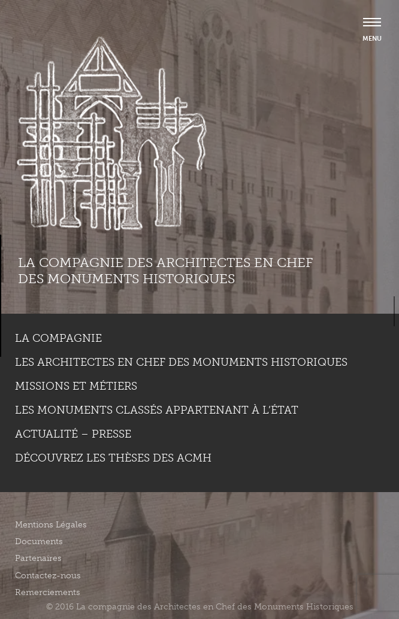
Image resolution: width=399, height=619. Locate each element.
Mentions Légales (51, 525)
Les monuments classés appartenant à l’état (156, 410)
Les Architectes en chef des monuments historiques (181, 362)
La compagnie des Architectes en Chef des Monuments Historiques (165, 270)
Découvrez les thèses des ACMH (113, 458)
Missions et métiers (76, 386)
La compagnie (58, 338)
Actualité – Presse (73, 434)
